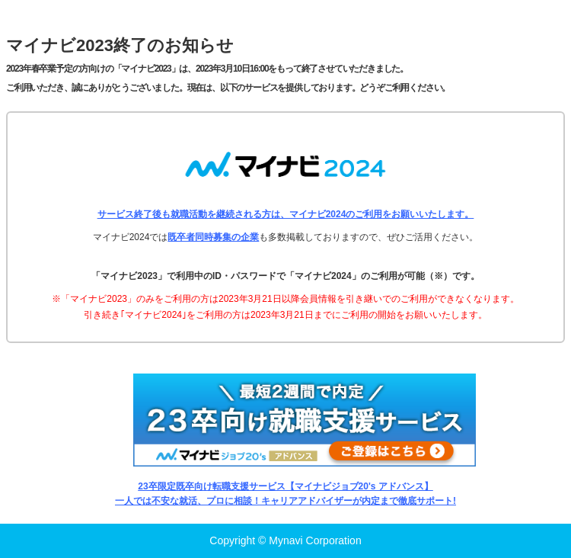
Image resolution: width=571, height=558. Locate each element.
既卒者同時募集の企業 (213, 237)
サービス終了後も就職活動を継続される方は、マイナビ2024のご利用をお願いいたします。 (285, 214)
